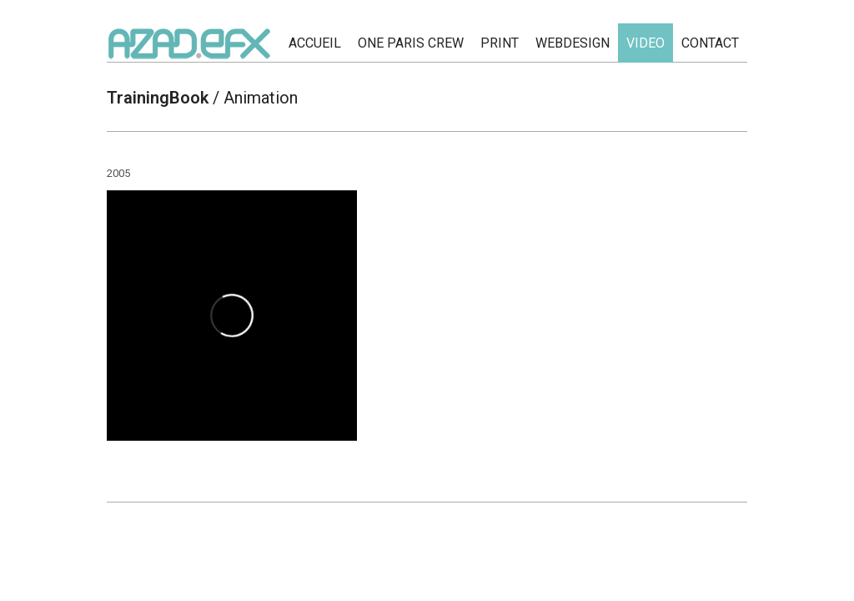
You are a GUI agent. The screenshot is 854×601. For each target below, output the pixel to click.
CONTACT (710, 43)
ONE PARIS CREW (411, 43)
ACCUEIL (315, 43)
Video (645, 43)
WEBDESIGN (572, 43)
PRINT (499, 43)
